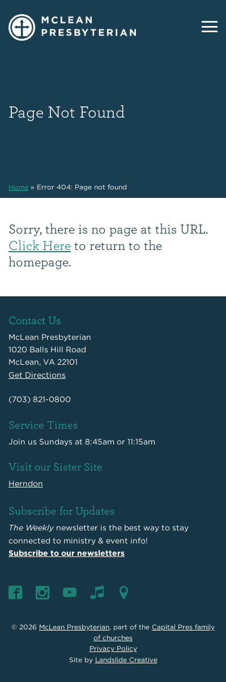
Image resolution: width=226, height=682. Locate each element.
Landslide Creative (126, 659)
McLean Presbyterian (74, 627)
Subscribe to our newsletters (66, 553)
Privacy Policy (113, 648)
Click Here (39, 245)
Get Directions (37, 374)
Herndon (25, 483)
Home (18, 187)
